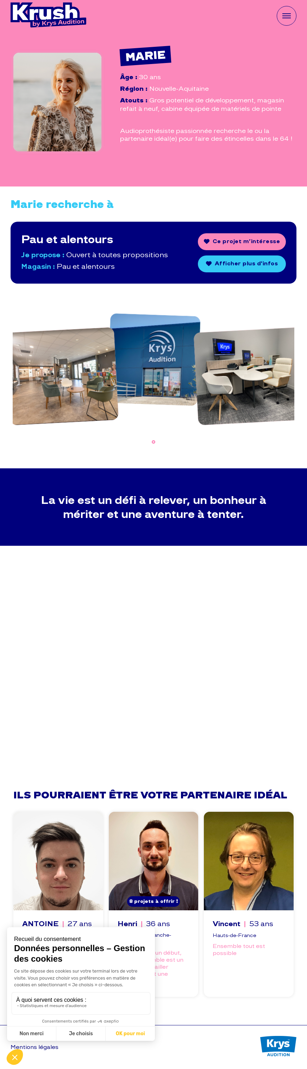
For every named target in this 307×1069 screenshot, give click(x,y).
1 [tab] (153, 442)
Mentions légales (34, 1047)
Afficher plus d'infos (246, 263)
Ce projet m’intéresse (246, 241)
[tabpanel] (60, 365)
